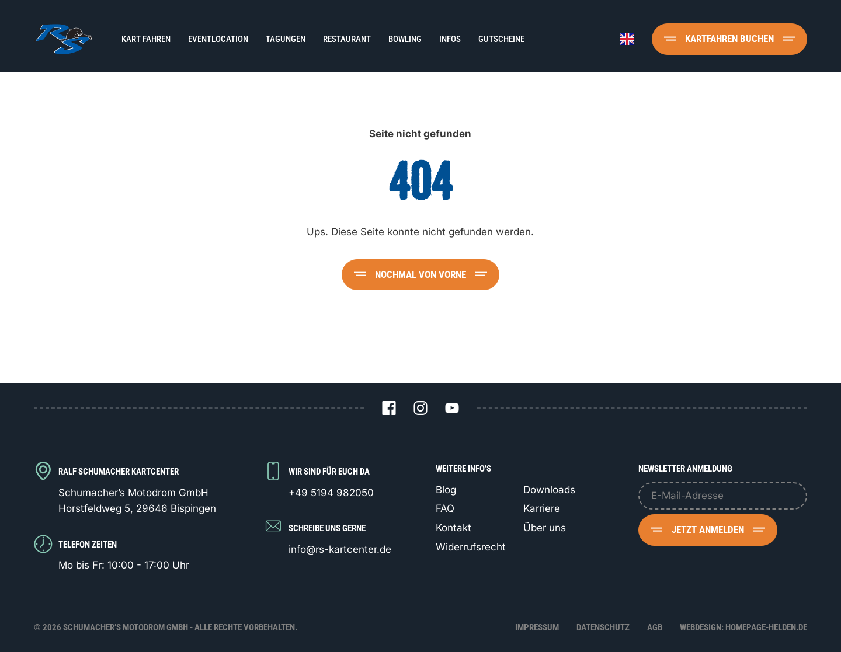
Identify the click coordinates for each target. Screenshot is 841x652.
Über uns (544, 528)
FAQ (445, 508)
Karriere (541, 508)
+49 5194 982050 (331, 492)
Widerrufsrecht (471, 547)
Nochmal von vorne (420, 274)
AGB (654, 627)
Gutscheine (501, 39)
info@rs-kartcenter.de (340, 549)
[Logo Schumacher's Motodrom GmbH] (63, 38)
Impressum (537, 627)
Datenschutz (603, 627)
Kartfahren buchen (729, 38)
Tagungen (285, 39)
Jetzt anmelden (708, 529)
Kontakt (453, 528)
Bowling (405, 39)
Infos (450, 39)
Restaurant (347, 39)
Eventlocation (218, 39)
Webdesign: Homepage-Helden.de (743, 627)
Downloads (549, 490)
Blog (446, 490)
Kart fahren (146, 39)
